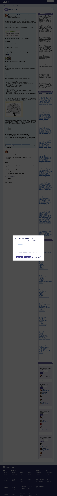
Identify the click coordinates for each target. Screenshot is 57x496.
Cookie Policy (20, 244)
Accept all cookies (19, 257)
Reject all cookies (28, 257)
